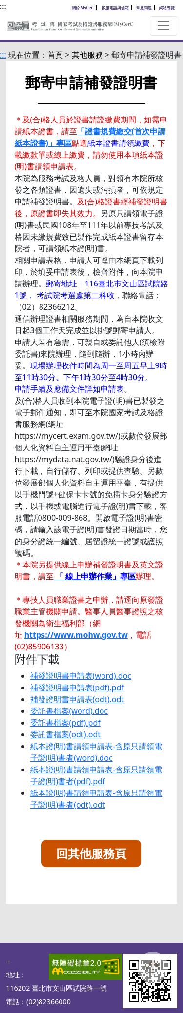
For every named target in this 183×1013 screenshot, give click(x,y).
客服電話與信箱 (115, 7)
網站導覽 (167, 7)
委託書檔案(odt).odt (65, 734)
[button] (163, 26)
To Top (152, 977)
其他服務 (87, 54)
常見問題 (144, 7)
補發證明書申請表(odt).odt (77, 699)
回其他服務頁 (91, 853)
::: (3, 6)
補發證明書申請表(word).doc (80, 675)
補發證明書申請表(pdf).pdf (77, 687)
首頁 (55, 54)
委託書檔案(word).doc (69, 711)
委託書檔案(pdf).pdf (65, 722)
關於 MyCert (83, 7)
